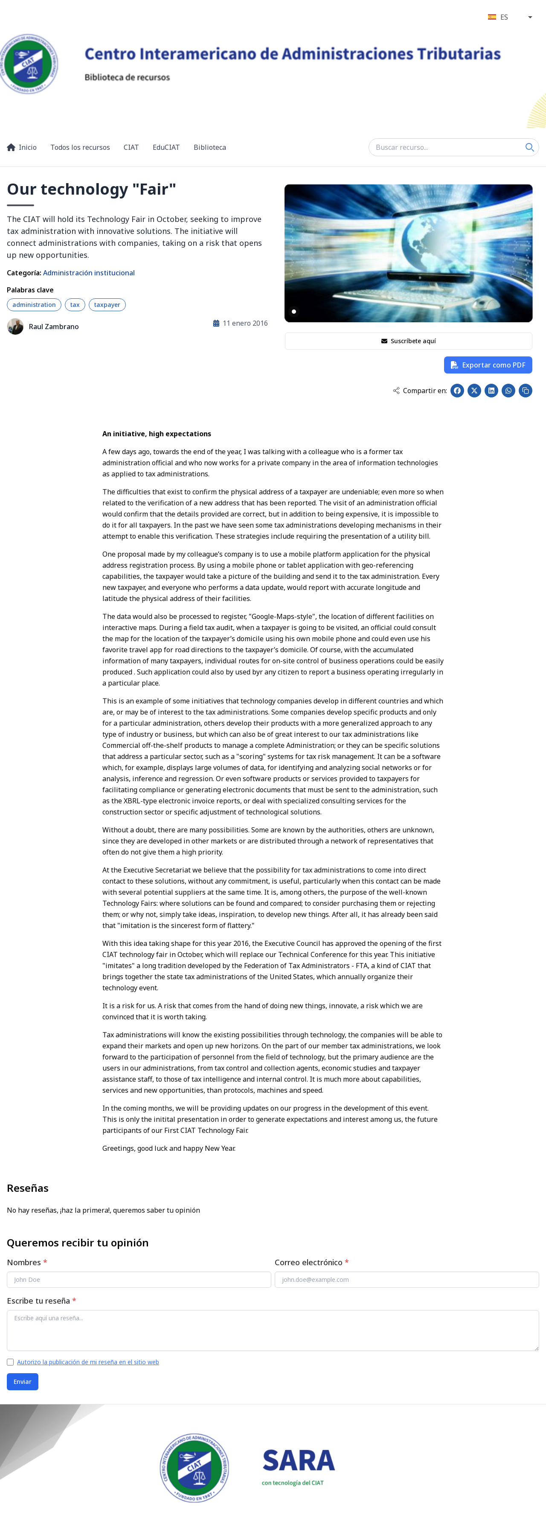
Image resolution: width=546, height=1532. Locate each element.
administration (34, 305)
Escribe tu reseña (41, 1301)
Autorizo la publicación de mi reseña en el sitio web (88, 1362)
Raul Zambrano (54, 326)
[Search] (530, 147)
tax (75, 305)
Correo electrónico (312, 1262)
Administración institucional (89, 272)
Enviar (23, 1381)
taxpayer (107, 305)
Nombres (27, 1262)
